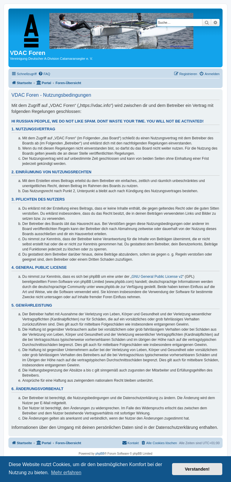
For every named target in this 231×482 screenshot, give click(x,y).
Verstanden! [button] (197, 469)
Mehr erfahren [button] (66, 472)
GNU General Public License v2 (157, 276)
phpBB (99, 453)
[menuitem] (44, 73)
